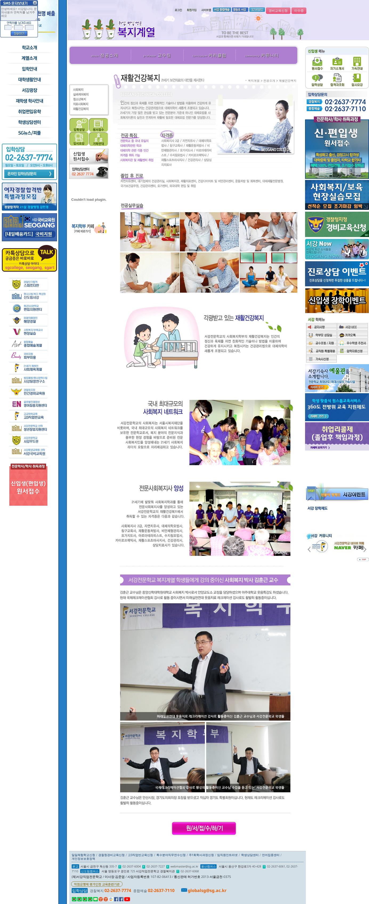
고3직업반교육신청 (140, 855)
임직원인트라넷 (227, 855)
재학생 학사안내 (29, 101)
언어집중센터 (270, 855)
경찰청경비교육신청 (111, 855)
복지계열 (254, 81)
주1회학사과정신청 (201, 855)
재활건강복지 (288, 81)
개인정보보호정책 (83, 859)
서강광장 (29, 90)
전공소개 (104, 55)
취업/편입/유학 (29, 111)
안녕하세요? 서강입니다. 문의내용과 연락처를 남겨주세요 (19, 13)
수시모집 (29, 58)
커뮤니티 (262, 55)
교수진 (157, 55)
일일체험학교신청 (83, 855)
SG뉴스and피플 (29, 133)
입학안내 (29, 69)
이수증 (299, 11)
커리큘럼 (209, 55)
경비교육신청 (278, 11)
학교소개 (29, 47)
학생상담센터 (29, 122)
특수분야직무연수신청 (171, 855)
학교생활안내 (29, 79)
